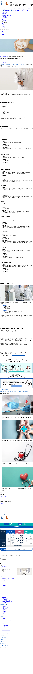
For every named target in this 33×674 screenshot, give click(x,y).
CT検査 (3, 612)
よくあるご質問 (26, 9)
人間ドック (4, 609)
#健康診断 (4, 62)
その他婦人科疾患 (5, 593)
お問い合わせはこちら (4, 496)
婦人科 (3, 14)
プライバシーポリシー (4, 645)
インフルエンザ (5, 619)
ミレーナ (4, 597)
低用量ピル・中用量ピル (7, 601)
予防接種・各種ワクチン (4, 616)
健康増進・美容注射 (6, 630)
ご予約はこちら (3, 503)
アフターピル (4, 602)
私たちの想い (4, 579)
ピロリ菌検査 (4, 608)
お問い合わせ (6, 10)
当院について (4, 12)
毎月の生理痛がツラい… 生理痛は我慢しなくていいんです (11, 391)
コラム (3, 56)
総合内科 (4, 13)
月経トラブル (4, 596)
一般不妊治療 (4, 599)
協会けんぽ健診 (5, 607)
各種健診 (4, 606)
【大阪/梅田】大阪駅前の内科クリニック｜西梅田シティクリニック (12, 64)
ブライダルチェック (6, 600)
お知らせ (2, 635)
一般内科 (4, 585)
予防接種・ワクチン (6, 16)
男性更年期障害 (5, 625)
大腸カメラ (4, 611)
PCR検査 (4, 626)
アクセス (2, 639)
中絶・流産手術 (5, 598)
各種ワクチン (4, 618)
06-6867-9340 (4, 566)
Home (1, 56)
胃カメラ (4, 610)
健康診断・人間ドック (6, 15)
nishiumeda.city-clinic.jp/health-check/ (18, 355)
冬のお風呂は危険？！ (27, 391)
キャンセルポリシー (4, 643)
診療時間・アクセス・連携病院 (8, 578)
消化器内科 (4, 586)
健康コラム (6, 9)
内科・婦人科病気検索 (15, 9)
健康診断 (6, 56)
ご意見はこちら (15, 10)
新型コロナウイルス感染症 (7, 620)
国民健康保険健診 (5, 613)
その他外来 (4, 17)
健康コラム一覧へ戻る (5, 389)
